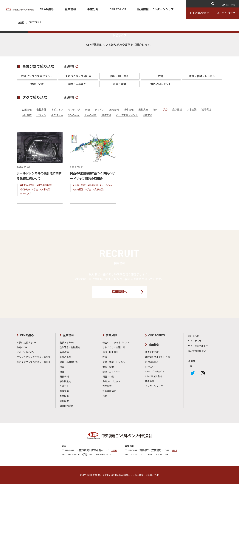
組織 (62, 428)
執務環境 (64, 448)
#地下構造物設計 (45, 243)
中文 (190, 422)
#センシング (106, 243)
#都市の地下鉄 (27, 243)
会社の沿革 (65, 414)
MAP (114, 507)
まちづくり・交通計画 (78, 134)
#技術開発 (78, 247)
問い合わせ (193, 393)
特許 (105, 452)
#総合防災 (93, 243)
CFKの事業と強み (153, 433)
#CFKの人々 (26, 251)
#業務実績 (25, 247)
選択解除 (71, 124)
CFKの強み (47, 9)
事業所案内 (65, 438)
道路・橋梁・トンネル (202, 134)
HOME (21, 22)
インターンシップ (154, 443)
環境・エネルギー (78, 141)
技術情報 (129, 167)
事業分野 (92, 9)
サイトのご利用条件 (198, 402)
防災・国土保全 (119, 134)
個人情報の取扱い (197, 407)
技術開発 (114, 167)
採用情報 (153, 401)
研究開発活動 (66, 462)
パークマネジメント (127, 173)
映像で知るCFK (152, 409)
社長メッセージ (67, 399)
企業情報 (70, 9)
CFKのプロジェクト (155, 428)
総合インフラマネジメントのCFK (33, 418)
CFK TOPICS (118, 9)
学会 (165, 167)
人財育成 (27, 173)
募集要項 (149, 438)
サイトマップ (226, 13)
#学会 (35, 247)
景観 (87, 167)
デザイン (99, 167)
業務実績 (143, 167)
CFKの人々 (74, 173)
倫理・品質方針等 (69, 418)
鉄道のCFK (22, 404)
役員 (62, 423)
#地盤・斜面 (79, 243)
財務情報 (64, 433)
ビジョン (41, 173)
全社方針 (41, 167)
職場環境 (206, 167)
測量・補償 (119, 141)
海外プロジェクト (160, 141)
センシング (74, 167)
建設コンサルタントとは (157, 413)
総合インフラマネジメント (37, 134)
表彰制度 (64, 457)
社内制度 (64, 452)
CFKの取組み (151, 418)
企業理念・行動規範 (70, 404)
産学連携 (177, 167)
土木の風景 (90, 173)
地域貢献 (106, 173)
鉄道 (160, 134)
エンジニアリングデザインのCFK (33, 414)
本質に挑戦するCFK (26, 399)
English (191, 417)
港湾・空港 (37, 141)
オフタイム (57, 173)
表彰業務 (107, 443)
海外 (155, 167)
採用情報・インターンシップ (155, 9)
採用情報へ (119, 348)
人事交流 (192, 167)
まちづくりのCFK (25, 409)
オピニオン (57, 167)
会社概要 (64, 409)
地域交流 (147, 173)
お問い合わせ (199, 13)
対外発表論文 (109, 448)
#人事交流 (45, 247)
